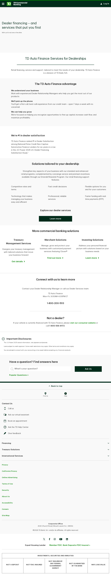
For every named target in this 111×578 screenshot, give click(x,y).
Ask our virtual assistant (17, 416)
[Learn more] (92, 259)
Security (5, 491)
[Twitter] (44, 540)
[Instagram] (55, 540)
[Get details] (18, 262)
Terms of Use (7, 485)
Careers (5, 510)
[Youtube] (60, 540)
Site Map (6, 516)
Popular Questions (19, 376)
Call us (9, 409)
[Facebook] (49, 540)
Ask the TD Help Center (17, 428)
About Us (6, 497)
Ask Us (88, 370)
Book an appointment (16, 422)
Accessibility (7, 504)
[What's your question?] (40, 369)
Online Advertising (9, 478)
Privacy (5, 466)
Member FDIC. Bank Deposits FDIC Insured (69, 546)
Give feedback (13, 434)
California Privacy (9, 472)
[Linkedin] (67, 540)
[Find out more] (55, 259)
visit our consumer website (83, 324)
